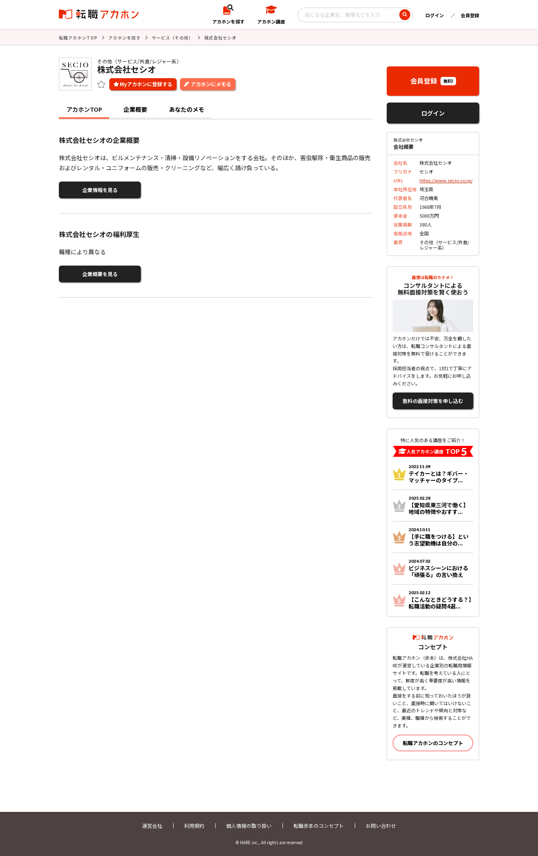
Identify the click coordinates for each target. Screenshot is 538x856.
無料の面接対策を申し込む (433, 400)
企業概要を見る (100, 273)
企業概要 (135, 109)
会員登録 (470, 15)
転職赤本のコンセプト (318, 825)
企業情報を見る (100, 189)
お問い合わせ (381, 825)
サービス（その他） (172, 37)
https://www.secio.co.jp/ (445, 180)
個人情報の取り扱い (249, 825)
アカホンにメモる (211, 83)
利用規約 (194, 825)
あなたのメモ (186, 109)
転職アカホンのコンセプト (433, 742)
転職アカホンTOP (78, 37)
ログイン (434, 15)
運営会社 (152, 825)
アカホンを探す (124, 37)
